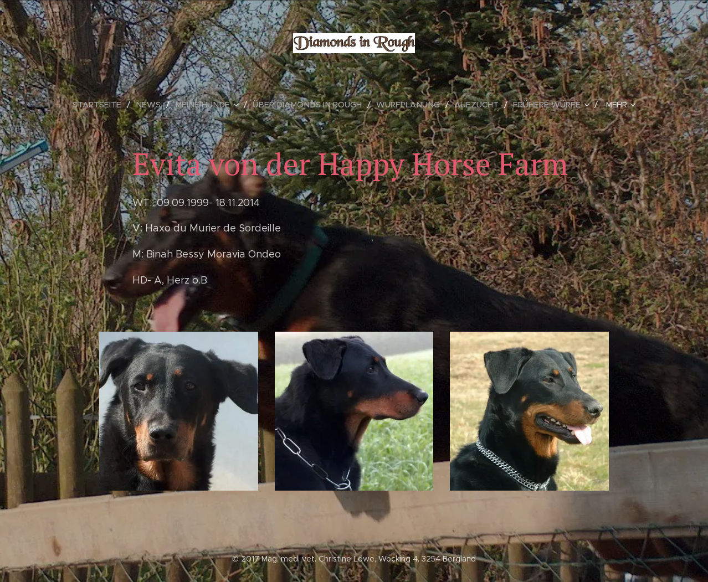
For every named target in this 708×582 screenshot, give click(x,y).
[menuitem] (110, 105)
